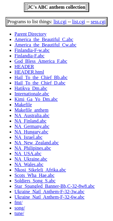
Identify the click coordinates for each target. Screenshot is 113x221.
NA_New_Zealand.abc (36, 142)
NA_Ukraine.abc (30, 159)
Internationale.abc (31, 93)
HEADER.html (29, 72)
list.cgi (60, 21)
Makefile (23, 104)
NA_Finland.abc (30, 120)
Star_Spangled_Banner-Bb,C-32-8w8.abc (54, 186)
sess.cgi (98, 21)
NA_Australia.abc (31, 115)
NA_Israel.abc (28, 137)
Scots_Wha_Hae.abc (34, 175)
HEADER (24, 66)
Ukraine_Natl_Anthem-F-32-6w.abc (49, 197)
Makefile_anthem (31, 110)
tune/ (19, 213)
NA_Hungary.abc (31, 131)
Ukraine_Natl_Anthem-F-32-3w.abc (49, 191)
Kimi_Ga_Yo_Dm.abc (36, 99)
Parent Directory (30, 34)
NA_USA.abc (27, 153)
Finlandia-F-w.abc (32, 50)
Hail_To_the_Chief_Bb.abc (40, 77)
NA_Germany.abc (31, 126)
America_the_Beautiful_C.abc (43, 39)
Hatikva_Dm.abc (30, 88)
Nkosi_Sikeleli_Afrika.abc (40, 169)
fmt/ (18, 202)
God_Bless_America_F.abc (40, 61)
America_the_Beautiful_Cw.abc (45, 44)
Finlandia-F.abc (29, 55)
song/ (19, 207)
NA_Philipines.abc (32, 148)
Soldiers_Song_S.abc (34, 180)
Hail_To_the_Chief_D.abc (39, 82)
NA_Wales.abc (28, 164)
